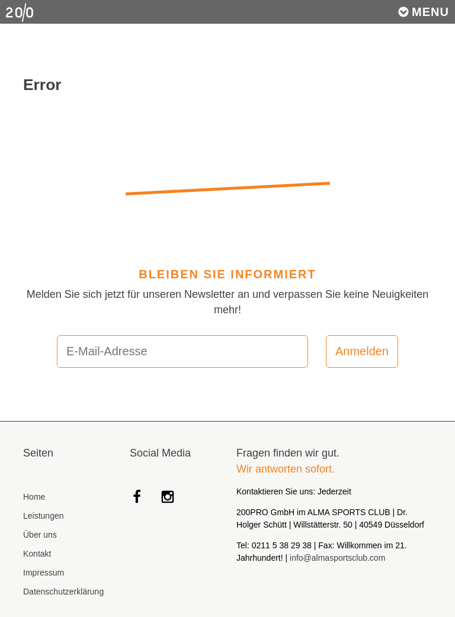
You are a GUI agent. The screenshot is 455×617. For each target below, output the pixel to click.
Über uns (40, 534)
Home (34, 497)
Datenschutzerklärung (63, 591)
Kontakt (37, 553)
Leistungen (43, 515)
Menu (423, 11)
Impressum (43, 572)
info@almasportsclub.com (337, 558)
